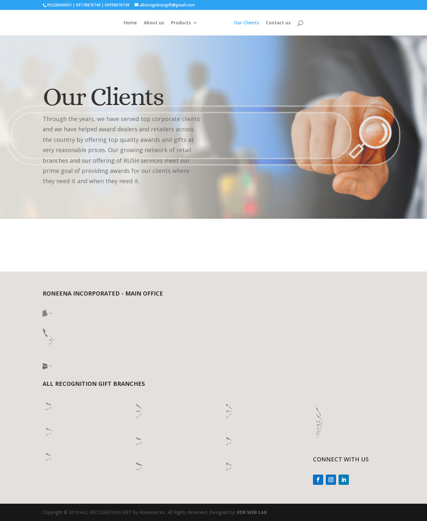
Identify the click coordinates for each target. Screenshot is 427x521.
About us (154, 23)
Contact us (278, 23)
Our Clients (246, 23)
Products (181, 23)
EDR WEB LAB (252, 512)
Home (130, 23)
